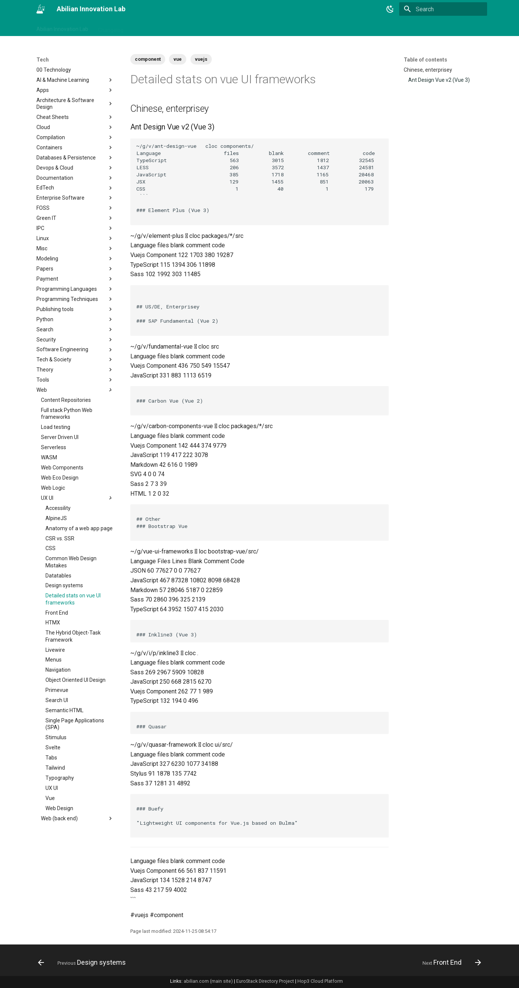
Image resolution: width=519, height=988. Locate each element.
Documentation (75, 177)
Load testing (55, 427)
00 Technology (53, 70)
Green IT (75, 218)
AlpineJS (56, 518)
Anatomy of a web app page (79, 528)
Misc (75, 248)
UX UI (77, 498)
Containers (75, 147)
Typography (59, 778)
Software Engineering (75, 349)
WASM (49, 457)
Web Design (59, 808)
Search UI (56, 700)
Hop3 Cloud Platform (320, 981)
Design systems (64, 585)
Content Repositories (66, 400)
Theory (75, 369)
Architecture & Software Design (75, 103)
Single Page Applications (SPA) (74, 723)
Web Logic (53, 488)
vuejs (201, 59)
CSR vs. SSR (59, 538)
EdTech (75, 188)
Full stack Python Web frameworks (66, 413)
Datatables (58, 576)
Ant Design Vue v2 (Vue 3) (439, 80)
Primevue (56, 690)
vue (178, 59)
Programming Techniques (75, 299)
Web (75, 389)
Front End (56, 613)
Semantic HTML (64, 710)
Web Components (62, 468)
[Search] (443, 9)
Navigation (58, 670)
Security (75, 339)
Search (75, 329)
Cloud (75, 127)
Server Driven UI (59, 437)
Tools (75, 379)
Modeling (75, 258)
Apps (75, 90)
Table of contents (425, 60)
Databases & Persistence (75, 157)
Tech (221, 27)
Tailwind (55, 768)
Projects (195, 27)
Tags (139, 27)
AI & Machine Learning (75, 80)
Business (165, 27)
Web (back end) (77, 818)
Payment (75, 278)
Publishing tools (75, 309)
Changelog (111, 27)
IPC (75, 228)
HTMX (52, 623)
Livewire (55, 650)
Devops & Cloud (75, 167)
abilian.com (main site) (208, 981)
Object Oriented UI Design (75, 680)
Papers (75, 268)
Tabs (51, 758)
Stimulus (55, 737)
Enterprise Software (75, 197)
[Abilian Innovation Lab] (40, 9)
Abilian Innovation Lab (62, 27)
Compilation (75, 137)
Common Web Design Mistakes (71, 561)
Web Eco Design (59, 478)
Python (75, 319)
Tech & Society (75, 359)
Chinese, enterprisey (428, 70)
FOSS (75, 208)
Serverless (53, 447)
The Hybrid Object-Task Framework (73, 636)
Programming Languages (75, 289)
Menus (53, 660)
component (148, 59)
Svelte (52, 747)
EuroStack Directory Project (265, 981)
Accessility (58, 508)
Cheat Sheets (75, 117)
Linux (75, 238)
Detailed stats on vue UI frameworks (73, 598)
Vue (50, 798)
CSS (50, 548)
